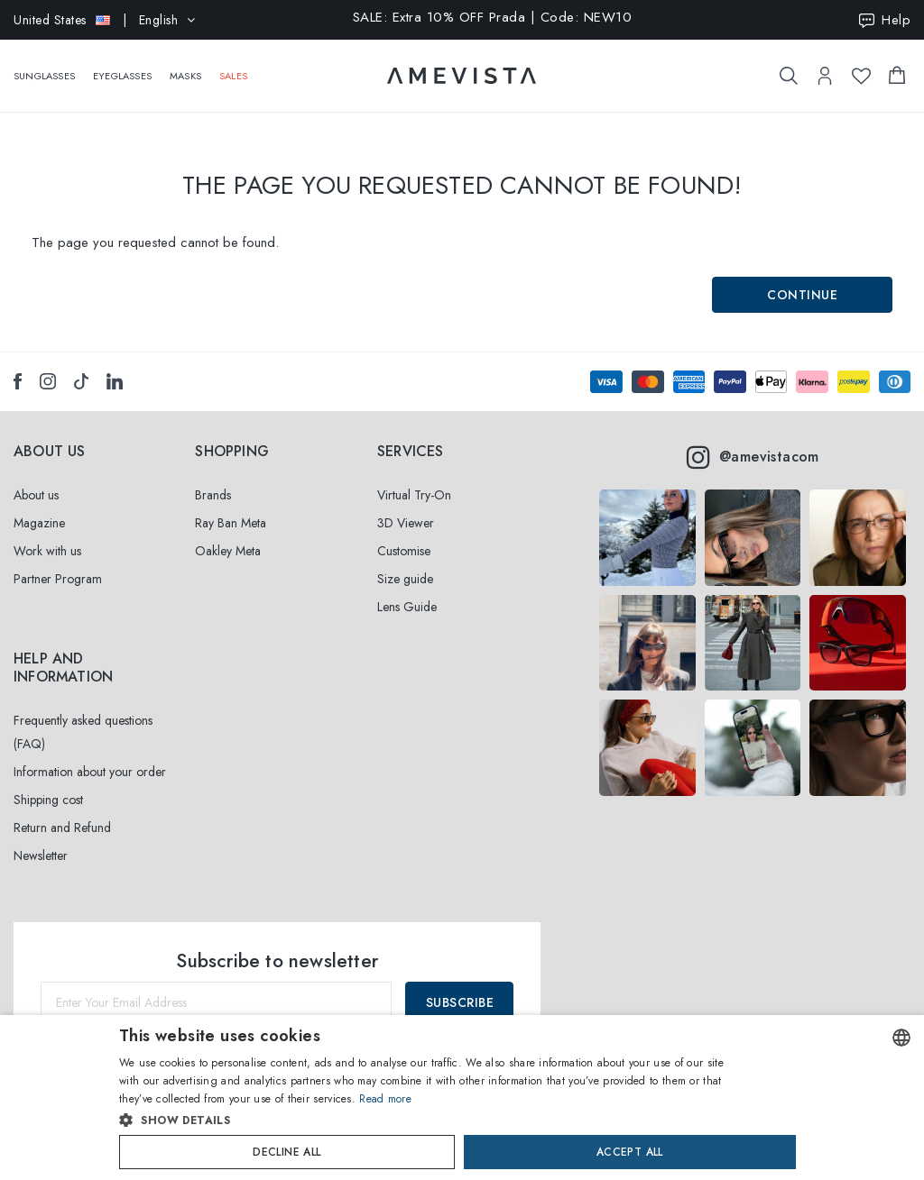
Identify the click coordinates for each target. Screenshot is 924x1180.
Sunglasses (44, 66)
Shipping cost (48, 800)
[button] (423, 1120)
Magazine (39, 523)
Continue (802, 295)
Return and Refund (62, 828)
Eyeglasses (122, 66)
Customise (403, 551)
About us (36, 495)
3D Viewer (405, 523)
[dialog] (462, 1097)
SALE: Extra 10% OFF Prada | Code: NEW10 (493, 18)
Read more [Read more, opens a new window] (385, 1099)
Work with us (47, 551)
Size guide (405, 579)
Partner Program (58, 579)
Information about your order (90, 772)
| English (105, 20)
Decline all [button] (286, 1152)
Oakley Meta (228, 551)
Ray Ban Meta (230, 523)
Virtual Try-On (414, 495)
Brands (213, 495)
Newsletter (41, 855)
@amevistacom (753, 457)
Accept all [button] (629, 1152)
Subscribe (460, 1002)
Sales (233, 66)
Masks (185, 66)
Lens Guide (407, 607)
